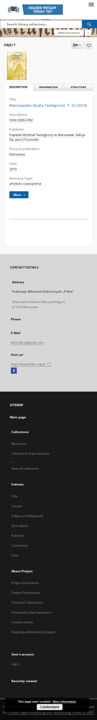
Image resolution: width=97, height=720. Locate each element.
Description (19, 526)
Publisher (18, 535)
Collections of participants (30, 453)
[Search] (89, 24)
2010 (13, 169)
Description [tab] (18, 87)
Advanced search (69, 32)
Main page (18, 417)
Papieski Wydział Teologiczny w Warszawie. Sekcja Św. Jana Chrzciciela (47, 137)
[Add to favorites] (88, 45)
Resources (19, 443)
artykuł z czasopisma (25, 183)
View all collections (25, 468)
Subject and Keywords (27, 516)
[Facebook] (14, 371)
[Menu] (91, 4)
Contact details (22, 622)
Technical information (27, 602)
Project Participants (25, 592)
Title (14, 496)
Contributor (19, 545)
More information (64, 701)
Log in (15, 664)
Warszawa (17, 154)
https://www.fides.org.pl (31, 364)
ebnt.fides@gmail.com (27, 342)
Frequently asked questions (31, 612)
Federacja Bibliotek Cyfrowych (33, 632)
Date (14, 555)
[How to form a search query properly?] (88, 33)
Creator (17, 506)
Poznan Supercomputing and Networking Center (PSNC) (51, 712)
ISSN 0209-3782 (21, 120)
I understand (49, 707)
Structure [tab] (78, 87)
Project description (25, 583)
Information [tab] (48, 87)
